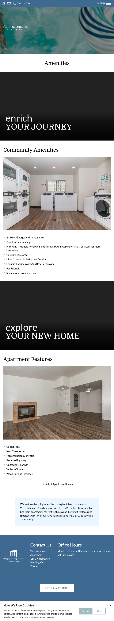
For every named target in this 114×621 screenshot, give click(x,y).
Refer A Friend (57, 588)
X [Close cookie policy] (110, 605)
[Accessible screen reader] (3, 3)
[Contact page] (9, 3)
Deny (99, 611)
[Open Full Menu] (104, 3)
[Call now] (21, 3)
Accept (85, 611)
